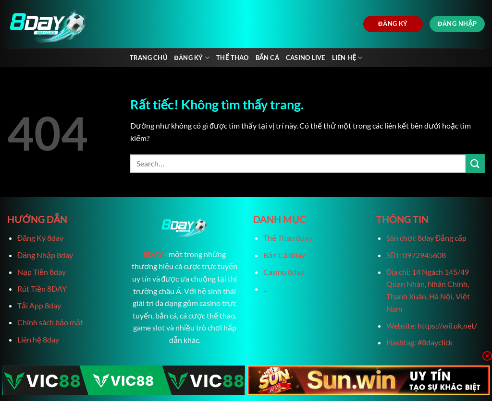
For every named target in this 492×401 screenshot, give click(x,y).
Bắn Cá (267, 57)
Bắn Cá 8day (284, 254)
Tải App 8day (39, 305)
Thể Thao (232, 57)
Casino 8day (283, 271)
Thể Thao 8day (287, 237)
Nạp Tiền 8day (41, 271)
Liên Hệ (347, 57)
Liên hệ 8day (38, 339)
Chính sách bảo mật (50, 322)
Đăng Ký (191, 57)
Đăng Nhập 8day (45, 254)
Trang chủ (149, 57)
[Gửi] (475, 163)
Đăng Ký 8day (40, 237)
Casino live (305, 57)
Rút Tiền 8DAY (42, 288)
